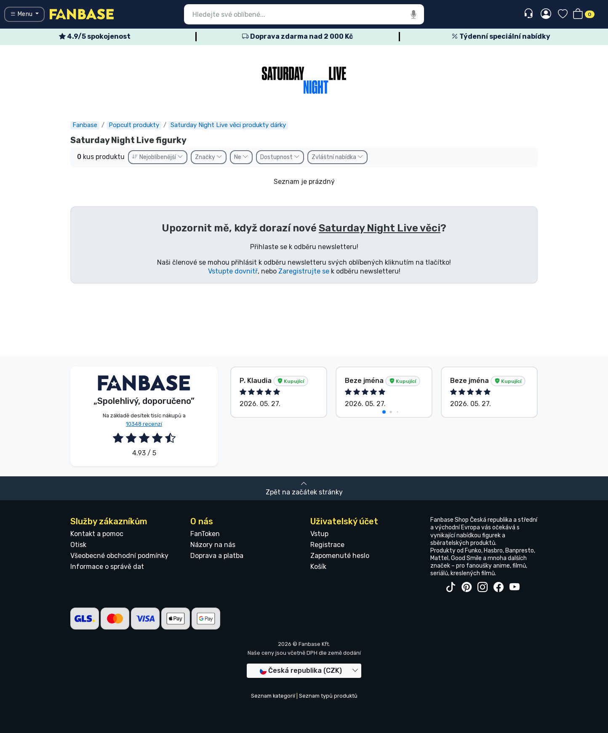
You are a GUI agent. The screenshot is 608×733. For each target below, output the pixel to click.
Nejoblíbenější (157, 157)
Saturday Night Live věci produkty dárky (228, 125)
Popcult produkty (134, 125)
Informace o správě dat (107, 567)
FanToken (205, 534)
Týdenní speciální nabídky (500, 36)
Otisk (78, 545)
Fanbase (84, 125)
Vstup (319, 534)
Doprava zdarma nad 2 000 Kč (297, 36)
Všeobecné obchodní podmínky (119, 556)
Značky (208, 157)
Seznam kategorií (273, 696)
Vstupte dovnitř (233, 271)
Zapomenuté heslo (339, 556)
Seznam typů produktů (328, 696)
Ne (241, 157)
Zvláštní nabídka (337, 157)
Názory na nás (212, 545)
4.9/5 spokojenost (95, 36)
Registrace (327, 545)
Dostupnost (280, 157)
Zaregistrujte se (303, 271)
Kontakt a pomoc (96, 534)
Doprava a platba (216, 556)
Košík (318, 567)
